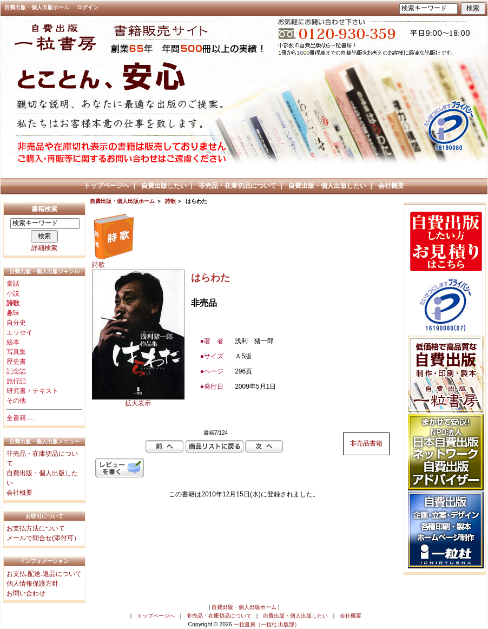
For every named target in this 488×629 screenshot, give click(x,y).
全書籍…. (20, 418)
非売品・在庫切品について (237, 185)
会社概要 (391, 185)
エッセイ (19, 332)
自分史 (16, 322)
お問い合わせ (25, 593)
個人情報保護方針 (32, 583)
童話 (12, 283)
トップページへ (106, 185)
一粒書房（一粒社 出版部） (267, 624)
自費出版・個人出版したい (327, 185)
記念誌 (16, 371)
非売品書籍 (366, 443)
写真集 (16, 352)
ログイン (87, 7)
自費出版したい (164, 185)
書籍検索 (44, 209)
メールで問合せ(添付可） (43, 538)
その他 (16, 400)
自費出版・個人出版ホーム (36, 7)
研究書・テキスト (32, 391)
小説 (12, 293)
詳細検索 (44, 248)
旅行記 (16, 381)
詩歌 (170, 201)
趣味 (12, 313)
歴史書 (16, 361)
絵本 (12, 342)
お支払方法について (35, 528)
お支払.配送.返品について (44, 574)
